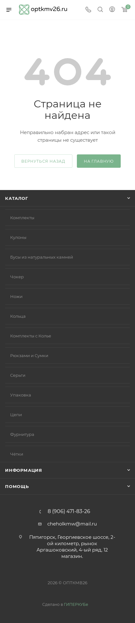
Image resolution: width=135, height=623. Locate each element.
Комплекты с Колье (30, 335)
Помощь (17, 486)
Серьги (17, 375)
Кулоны (18, 237)
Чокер (17, 276)
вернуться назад (43, 161)
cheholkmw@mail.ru (72, 524)
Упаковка (20, 394)
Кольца (18, 316)
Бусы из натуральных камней (41, 257)
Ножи (16, 296)
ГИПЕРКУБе (76, 604)
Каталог (16, 198)
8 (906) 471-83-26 (69, 511)
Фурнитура (22, 434)
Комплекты (22, 217)
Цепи (16, 414)
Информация (23, 470)
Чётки (16, 454)
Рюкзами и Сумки (29, 355)
